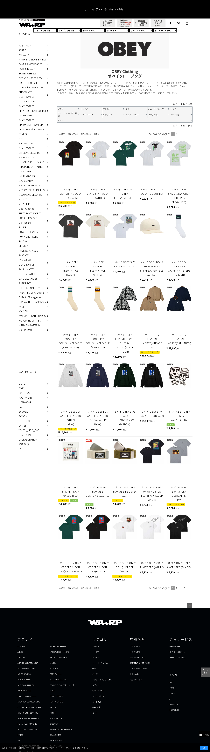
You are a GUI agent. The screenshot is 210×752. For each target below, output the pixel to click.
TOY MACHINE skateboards (33, 302)
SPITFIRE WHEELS (28, 274)
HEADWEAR (25, 402)
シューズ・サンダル (100, 663)
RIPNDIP (23, 246)
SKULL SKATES (26, 269)
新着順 (96, 134)
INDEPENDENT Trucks (31, 166)
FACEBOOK (173, 704)
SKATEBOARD (26, 435)
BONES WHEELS (27, 73)
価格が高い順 (86, 134)
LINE (171, 682)
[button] (190, 134)
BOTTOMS (24, 393)
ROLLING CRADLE (28, 250)
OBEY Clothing (26, 208)
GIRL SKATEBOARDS (29, 152)
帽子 (94, 668)
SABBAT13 (24, 255)
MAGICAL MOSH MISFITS (32, 190)
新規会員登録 (174, 646)
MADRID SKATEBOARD (30, 185)
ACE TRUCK (25, 45)
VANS (21, 306)
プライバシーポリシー (138, 668)
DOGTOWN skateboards (31, 129)
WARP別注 (24, 444)
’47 (20, 138)
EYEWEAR (24, 411)
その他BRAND (26, 330)
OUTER (22, 383)
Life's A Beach (26, 171)
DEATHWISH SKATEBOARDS (26, 118)
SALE (21, 449)
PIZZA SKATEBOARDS (30, 213)
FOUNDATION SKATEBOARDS (26, 146)
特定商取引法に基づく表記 (140, 663)
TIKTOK (172, 693)
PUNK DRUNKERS (28, 236)
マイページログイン (177, 652)
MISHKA (23, 199)
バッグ (95, 674)
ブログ (172, 687)
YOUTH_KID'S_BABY (29, 430)
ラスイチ (163, 30)
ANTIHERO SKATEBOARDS (33, 59)
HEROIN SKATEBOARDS (31, 162)
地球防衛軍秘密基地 (29, 325)
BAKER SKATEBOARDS (30, 64)
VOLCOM (23, 311)
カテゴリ (66, 30)
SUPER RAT (25, 283)
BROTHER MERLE (28, 82)
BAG (21, 407)
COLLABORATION (28, 439)
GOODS (23, 416)
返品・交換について (138, 657)
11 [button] (185, 134)
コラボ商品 (96, 701)
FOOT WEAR (25, 397)
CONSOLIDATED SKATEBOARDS (27, 104)
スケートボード (98, 696)
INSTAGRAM (174, 710)
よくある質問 (135, 652)
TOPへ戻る (204, 735)
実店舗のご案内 (136, 679)
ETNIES (23, 134)
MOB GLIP (24, 204)
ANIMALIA (24, 55)
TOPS (21, 388)
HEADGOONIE (26, 157)
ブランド (42, 30)
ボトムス (95, 657)
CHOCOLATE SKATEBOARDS (26, 94)
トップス (95, 652)
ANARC (22, 50)
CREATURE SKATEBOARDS (33, 110)
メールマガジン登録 (177, 657)
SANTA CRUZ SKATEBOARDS (26, 262)
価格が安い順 (73, 134)
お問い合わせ (135, 674)
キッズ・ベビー (98, 690)
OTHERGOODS (26, 421)
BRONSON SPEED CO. (30, 78)
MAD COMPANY (27, 180)
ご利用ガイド (135, 646)
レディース (96, 685)
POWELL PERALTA (28, 232)
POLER (22, 227)
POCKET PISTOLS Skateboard (28, 220)
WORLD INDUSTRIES (30, 320)
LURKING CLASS (27, 176)
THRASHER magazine (30, 297)
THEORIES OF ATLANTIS (31, 292)
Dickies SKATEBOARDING (32, 124)
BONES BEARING (28, 69)
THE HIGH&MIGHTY (29, 288)
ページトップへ (189, 605)
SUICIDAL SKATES (28, 278)
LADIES (22, 425)
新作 (112, 30)
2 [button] (176, 134)
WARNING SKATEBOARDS (32, 316)
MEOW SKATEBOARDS (30, 194)
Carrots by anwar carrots (32, 87)
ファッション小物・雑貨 (102, 679)
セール (138, 30)
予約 (89, 30)
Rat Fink (23, 241)
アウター (95, 646)
